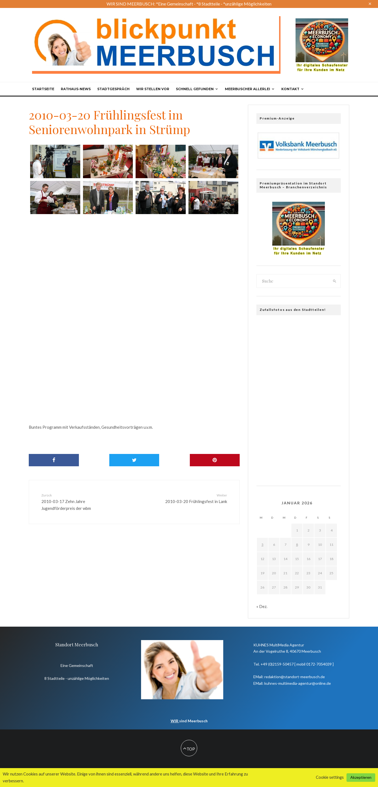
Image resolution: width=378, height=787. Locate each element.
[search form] (293, 281)
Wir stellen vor (152, 89)
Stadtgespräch (113, 89)
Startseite (43, 89)
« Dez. (261, 606)
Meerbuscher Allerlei (247, 89)
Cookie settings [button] (330, 777)
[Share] (54, 460)
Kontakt (290, 89)
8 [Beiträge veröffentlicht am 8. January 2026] (297, 544)
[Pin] (215, 460)
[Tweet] (134, 460)
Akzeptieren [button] (360, 777)
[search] (334, 281)
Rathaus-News (76, 89)
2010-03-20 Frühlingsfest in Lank (193, 498)
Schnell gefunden (195, 89)
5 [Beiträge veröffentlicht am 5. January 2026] (263, 544)
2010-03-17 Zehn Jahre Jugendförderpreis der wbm (74, 502)
